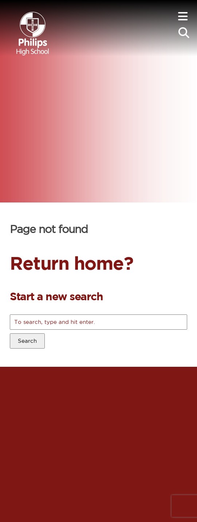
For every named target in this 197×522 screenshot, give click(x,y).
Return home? (71, 263)
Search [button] (27, 341)
